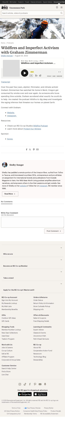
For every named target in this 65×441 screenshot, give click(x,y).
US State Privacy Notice (12, 411)
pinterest (35, 384)
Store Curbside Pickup (41, 306)
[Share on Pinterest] (34, 149)
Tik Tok (25, 384)
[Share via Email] (37, 149)
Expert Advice (38, 330)
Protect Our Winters (32, 129)
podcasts (45, 384)
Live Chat (5, 375)
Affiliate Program (8, 357)
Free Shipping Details (41, 321)
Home (3, 43)
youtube (40, 384)
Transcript (5, 82)
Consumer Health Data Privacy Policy (35, 411)
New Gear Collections (10, 333)
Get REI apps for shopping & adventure (32, 390)
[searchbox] (32, 13)
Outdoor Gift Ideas (9, 318)
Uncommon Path (17, 8)
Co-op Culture (7, 351)
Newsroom (37, 354)
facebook (30, 384)
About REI (37, 347)
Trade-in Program (8, 339)
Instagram (12, 116)
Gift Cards (5, 321)
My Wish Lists (7, 306)
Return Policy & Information (43, 303)
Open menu (61, 7)
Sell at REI (5, 354)
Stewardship (38, 360)
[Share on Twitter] (30, 150)
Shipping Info (38, 309)
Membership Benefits (10, 309)
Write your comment (9, 213)
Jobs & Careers (7, 347)
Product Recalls (56, 411)
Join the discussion (7, 215)
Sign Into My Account (10, 300)
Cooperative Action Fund (42, 351)
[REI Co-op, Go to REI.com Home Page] (4, 7)
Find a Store (6, 371)
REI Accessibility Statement (49, 413)
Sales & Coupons (39, 318)
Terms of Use (16, 408)
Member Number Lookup (11, 330)
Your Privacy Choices (32, 408)
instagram (19, 384)
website (23, 186)
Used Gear (5, 336)
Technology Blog (39, 357)
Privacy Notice (48, 408)
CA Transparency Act (14, 413)
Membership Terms (30, 413)
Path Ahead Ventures (41, 339)
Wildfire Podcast (40, 126)
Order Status (38, 300)
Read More (10, 194)
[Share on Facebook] (26, 149)
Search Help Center (9, 368)
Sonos (10, 139)
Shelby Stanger (7, 56)
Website (11, 113)
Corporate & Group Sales (11, 360)
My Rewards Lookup (9, 303)
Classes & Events (39, 333)
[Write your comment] (32, 222)
